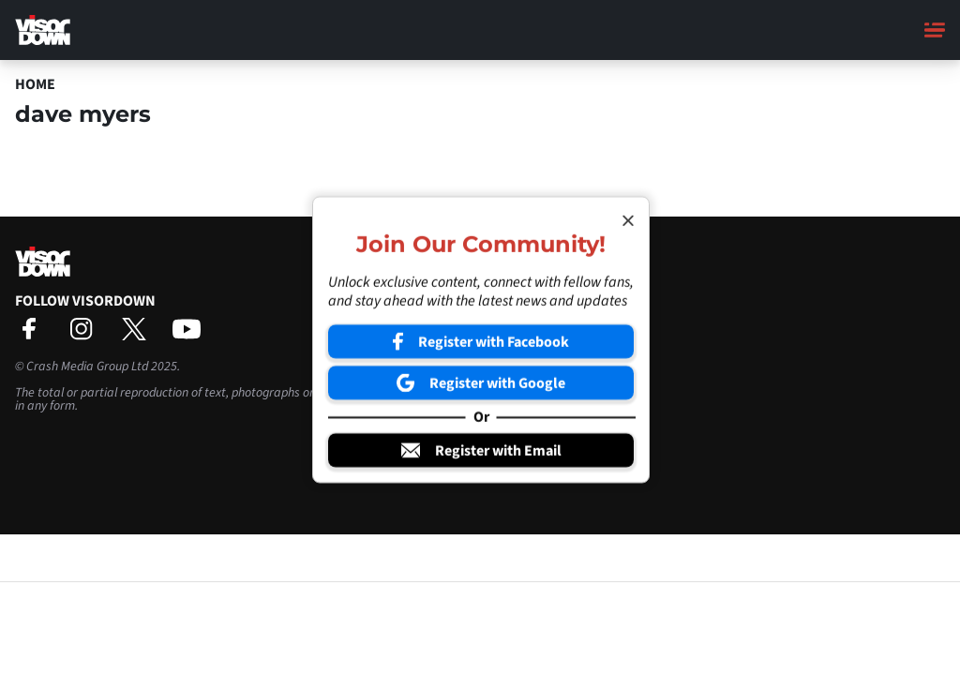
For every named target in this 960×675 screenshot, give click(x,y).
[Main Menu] (934, 30)
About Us (513, 279)
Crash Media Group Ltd (87, 366)
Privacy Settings (532, 332)
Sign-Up (509, 368)
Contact (510, 297)
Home (35, 84)
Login (503, 350)
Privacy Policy (526, 315)
